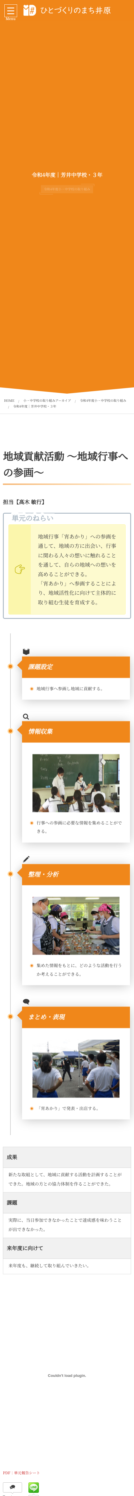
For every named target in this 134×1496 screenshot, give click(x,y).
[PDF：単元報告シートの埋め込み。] (67, 1376)
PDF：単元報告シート (21, 1472)
